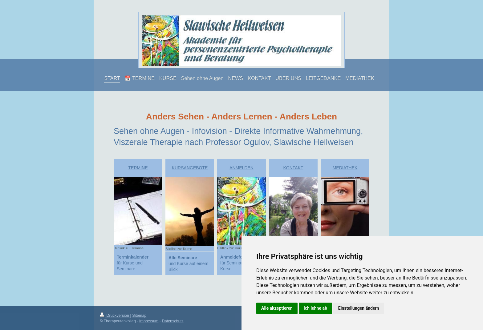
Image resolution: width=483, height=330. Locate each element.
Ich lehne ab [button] (315, 308)
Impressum (148, 321)
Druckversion (115, 315)
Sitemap (139, 315)
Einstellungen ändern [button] (358, 308)
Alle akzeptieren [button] (277, 308)
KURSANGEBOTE (190, 167)
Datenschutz (173, 321)
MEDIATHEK (345, 167)
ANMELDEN (241, 167)
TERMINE (138, 167)
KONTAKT (293, 167)
